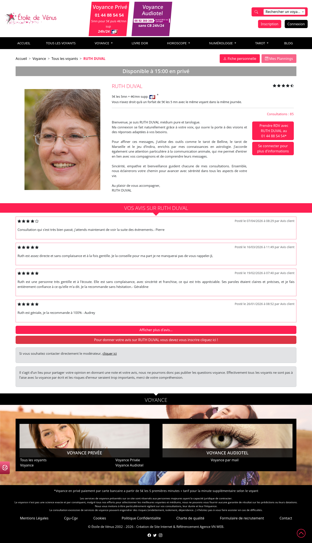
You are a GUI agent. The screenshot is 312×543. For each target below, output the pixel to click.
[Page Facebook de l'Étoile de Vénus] (149, 535)
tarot (260, 43)
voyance (102, 43)
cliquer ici (109, 353)
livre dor (140, 43)
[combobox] (284, 12)
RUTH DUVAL (94, 58)
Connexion (296, 24)
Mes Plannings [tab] (279, 58)
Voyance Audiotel (129, 465)
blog (288, 43)
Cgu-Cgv (71, 518)
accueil (23, 43)
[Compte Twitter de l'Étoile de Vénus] (155, 535)
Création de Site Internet (154, 526)
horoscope (177, 43)
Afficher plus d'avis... (156, 329)
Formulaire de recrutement (242, 518)
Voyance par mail (225, 460)
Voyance (39, 58)
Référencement (187, 526)
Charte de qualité (190, 518)
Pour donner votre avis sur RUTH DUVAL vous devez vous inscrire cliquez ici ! (156, 339)
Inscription (269, 24)
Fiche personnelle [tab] (239, 58)
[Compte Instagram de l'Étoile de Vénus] (160, 535)
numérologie (221, 43)
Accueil (21, 58)
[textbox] (284, 11)
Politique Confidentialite (141, 518)
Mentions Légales (34, 518)
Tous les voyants (61, 43)
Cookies (99, 518)
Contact (286, 518)
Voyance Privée (127, 460)
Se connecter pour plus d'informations (273, 148)
